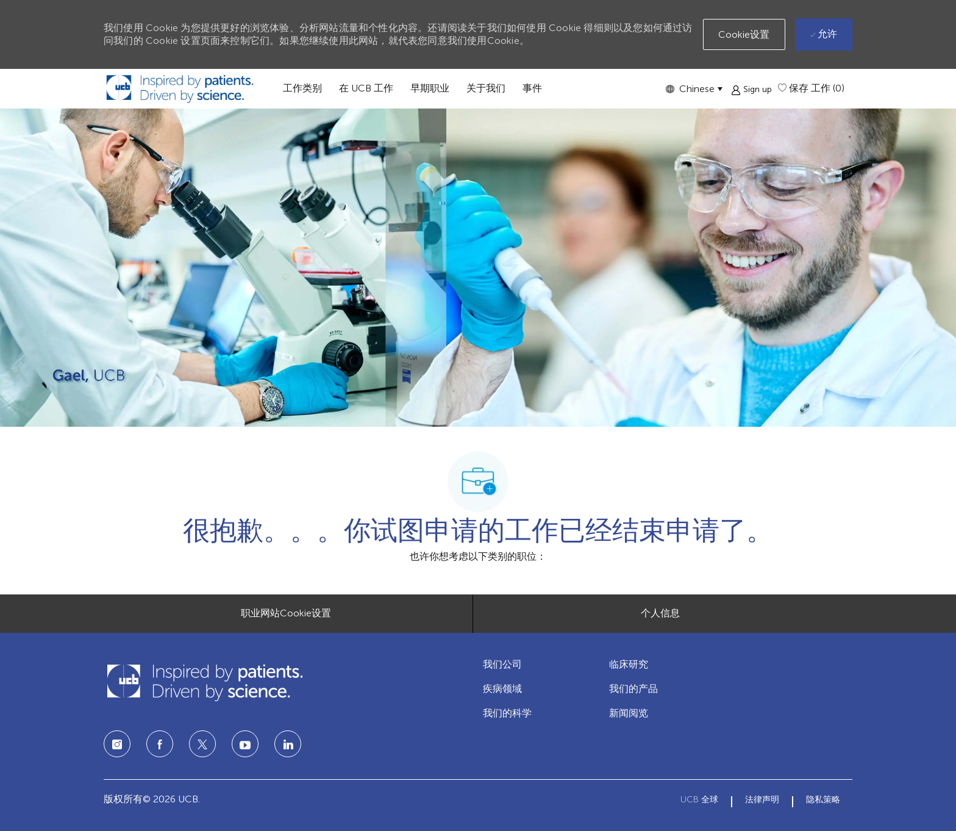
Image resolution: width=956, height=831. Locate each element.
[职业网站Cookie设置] (286, 613)
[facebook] (159, 743)
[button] (693, 88)
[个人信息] (660, 613)
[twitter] (202, 743)
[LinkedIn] (245, 743)
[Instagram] (117, 743)
